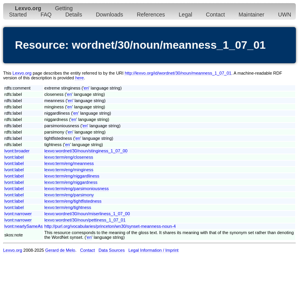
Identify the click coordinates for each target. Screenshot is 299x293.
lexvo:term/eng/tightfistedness (73, 201)
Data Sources (112, 250)
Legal (185, 14)
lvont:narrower (18, 213)
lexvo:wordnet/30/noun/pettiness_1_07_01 (85, 220)
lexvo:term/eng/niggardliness (71, 176)
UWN (284, 14)
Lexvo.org (22, 73)
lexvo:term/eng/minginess (69, 169)
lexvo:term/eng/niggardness (70, 182)
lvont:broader (16, 150)
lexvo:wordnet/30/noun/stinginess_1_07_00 (86, 150)
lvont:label (14, 157)
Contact (215, 14)
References (151, 14)
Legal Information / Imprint (153, 250)
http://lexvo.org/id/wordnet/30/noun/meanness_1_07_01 (178, 73)
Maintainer (251, 14)
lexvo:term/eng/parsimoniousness (76, 188)
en (86, 88)
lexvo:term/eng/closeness (68, 157)
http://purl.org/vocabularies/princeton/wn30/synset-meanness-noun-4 (110, 226)
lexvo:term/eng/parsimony (69, 194)
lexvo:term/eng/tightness (67, 207)
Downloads (109, 14)
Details (73, 14)
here (79, 77)
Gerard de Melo (60, 250)
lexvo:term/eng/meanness (69, 163)
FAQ (45, 14)
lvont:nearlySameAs (23, 226)
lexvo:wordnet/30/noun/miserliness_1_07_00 (87, 213)
